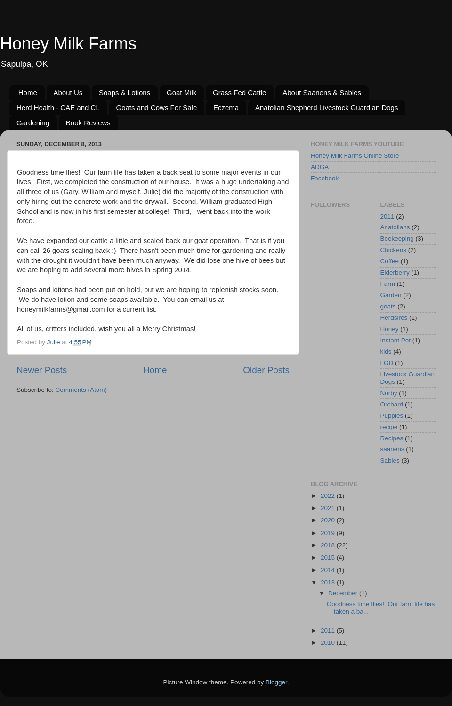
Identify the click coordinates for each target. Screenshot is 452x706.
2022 (329, 495)
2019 (329, 532)
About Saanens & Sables (321, 93)
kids (386, 351)
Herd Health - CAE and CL (58, 108)
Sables (390, 460)
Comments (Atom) (81, 389)
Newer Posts (41, 370)
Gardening (32, 123)
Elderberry (395, 272)
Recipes (392, 438)
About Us (68, 93)
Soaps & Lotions (124, 93)
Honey (389, 329)
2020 (329, 520)
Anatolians (395, 227)
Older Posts (266, 370)
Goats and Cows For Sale (156, 108)
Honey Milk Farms (68, 43)
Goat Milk (181, 93)
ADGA (320, 166)
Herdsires (394, 317)
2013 (329, 582)
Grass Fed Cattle (239, 93)
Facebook (325, 178)
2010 (329, 642)
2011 (387, 216)
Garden (391, 295)
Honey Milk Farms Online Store (355, 155)
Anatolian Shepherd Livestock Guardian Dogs (326, 108)
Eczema (226, 108)
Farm (388, 283)
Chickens (393, 249)
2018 (329, 545)
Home (27, 93)
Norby (388, 393)
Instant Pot (395, 340)
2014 (329, 570)
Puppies (392, 415)
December (343, 593)
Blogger (276, 682)
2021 (329, 507)
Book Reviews (88, 123)
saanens (392, 449)
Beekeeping (397, 238)
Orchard (392, 404)
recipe (389, 426)
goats (388, 306)
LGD (387, 362)
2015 (329, 557)
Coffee (389, 261)
